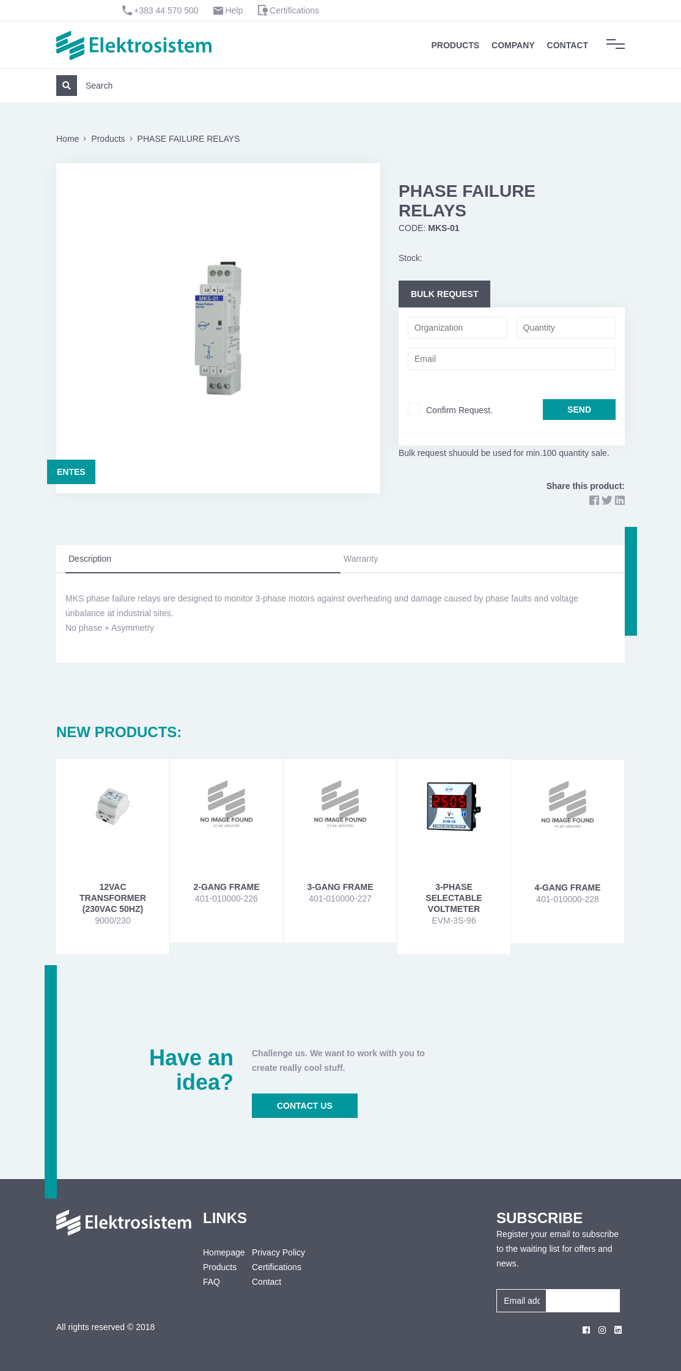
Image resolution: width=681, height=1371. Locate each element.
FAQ (211, 1282)
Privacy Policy (278, 1252)
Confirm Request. (459, 410)
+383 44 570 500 (166, 10)
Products (456, 45)
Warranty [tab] (361, 559)
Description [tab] (89, 559)
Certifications (294, 10)
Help (234, 10)
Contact (567, 45)
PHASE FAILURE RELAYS (189, 139)
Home (67, 139)
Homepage (218, 1252)
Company (513, 45)
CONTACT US (305, 1106)
